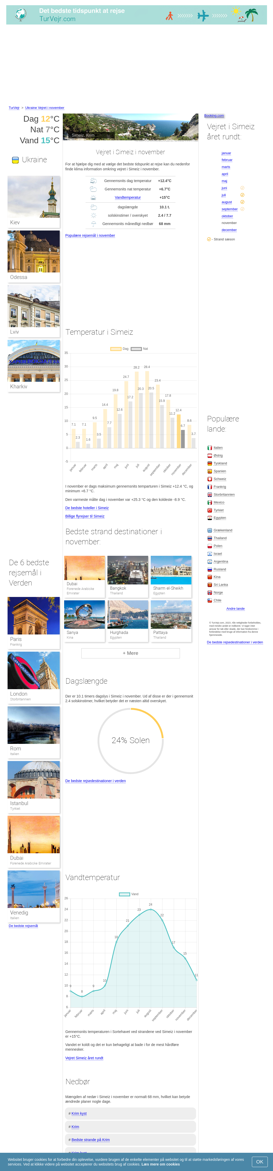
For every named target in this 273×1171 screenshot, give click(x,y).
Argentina (221, 561)
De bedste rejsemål (23, 926)
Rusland (220, 569)
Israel (218, 554)
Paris (16, 639)
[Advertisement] (136, 65)
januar (226, 153)
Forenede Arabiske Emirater (30, 863)
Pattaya (160, 632)
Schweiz (220, 479)
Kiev (15, 222)
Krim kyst (79, 1113)
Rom (15, 748)
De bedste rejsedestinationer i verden (95, 781)
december (229, 230)
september (230, 209)
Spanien (220, 471)
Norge (218, 592)
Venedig (19, 913)
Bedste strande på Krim (91, 1140)
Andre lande (235, 609)
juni (224, 188)
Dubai (72, 583)
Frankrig (16, 644)
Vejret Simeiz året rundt (84, 1058)
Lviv (14, 332)
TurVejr (14, 108)
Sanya (72, 632)
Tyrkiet (15, 809)
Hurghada (119, 632)
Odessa (18, 277)
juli (224, 195)
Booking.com (214, 115)
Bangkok (118, 588)
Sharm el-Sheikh (168, 588)
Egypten (220, 518)
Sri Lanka (221, 585)
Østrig (218, 455)
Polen (218, 546)
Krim (75, 1127)
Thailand (220, 538)
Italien (14, 754)
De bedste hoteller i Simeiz (87, 508)
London (18, 694)
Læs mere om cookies (161, 1164)
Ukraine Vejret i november (44, 108)
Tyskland (220, 463)
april (225, 174)
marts (226, 167)
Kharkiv (18, 386)
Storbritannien (20, 699)
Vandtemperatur (128, 197)
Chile (217, 600)
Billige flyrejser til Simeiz (85, 516)
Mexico (219, 502)
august (227, 202)
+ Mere (130, 653)
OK (259, 1161)
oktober (227, 216)
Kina (217, 577)
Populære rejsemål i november (90, 235)
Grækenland (223, 530)
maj (224, 181)
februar (227, 160)
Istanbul (19, 803)
